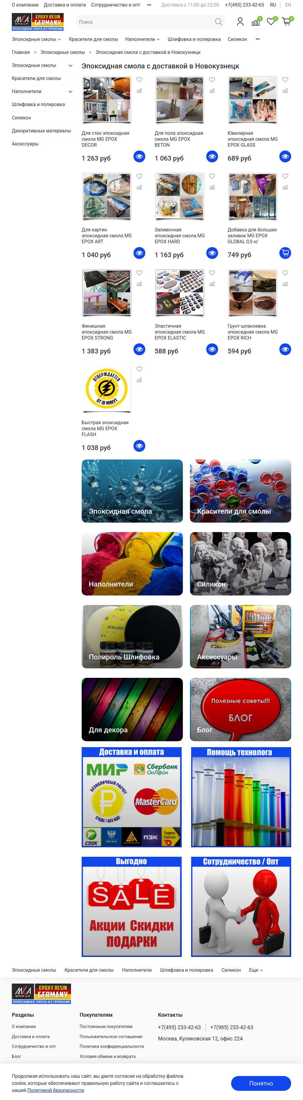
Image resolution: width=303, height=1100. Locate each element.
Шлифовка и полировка (193, 39)
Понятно (261, 1083)
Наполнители (142, 39)
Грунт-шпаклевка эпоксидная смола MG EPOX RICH (253, 332)
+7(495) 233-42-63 (244, 5)
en (288, 5)
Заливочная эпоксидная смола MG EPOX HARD (180, 235)
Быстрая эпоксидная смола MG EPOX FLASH (105, 428)
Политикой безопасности (56, 1090)
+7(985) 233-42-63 (231, 1027)
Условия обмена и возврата (108, 1056)
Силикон (237, 39)
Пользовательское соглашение (111, 1036)
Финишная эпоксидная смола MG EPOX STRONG (107, 332)
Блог (16, 1056)
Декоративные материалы (41, 131)
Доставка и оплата (65, 5)
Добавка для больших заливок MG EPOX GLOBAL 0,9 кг (252, 235)
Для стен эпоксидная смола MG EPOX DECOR (105, 139)
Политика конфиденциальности (112, 1046)
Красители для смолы (93, 39)
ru (273, 5)
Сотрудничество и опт (115, 5)
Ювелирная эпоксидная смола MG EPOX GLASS (253, 139)
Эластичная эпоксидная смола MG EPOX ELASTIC (180, 332)
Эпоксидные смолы (37, 39)
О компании (25, 5)
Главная (21, 52)
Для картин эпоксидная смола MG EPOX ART (107, 235)
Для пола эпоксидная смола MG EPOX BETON (179, 139)
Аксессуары (25, 144)
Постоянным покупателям (106, 1026)
